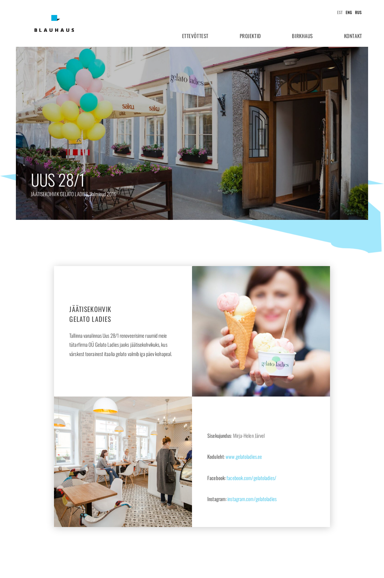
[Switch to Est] (338, 12)
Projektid (250, 36)
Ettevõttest (195, 36)
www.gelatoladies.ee (244, 477)
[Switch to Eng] (347, 12)
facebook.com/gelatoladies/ (251, 499)
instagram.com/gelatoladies (252, 520)
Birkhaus (302, 36)
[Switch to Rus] (357, 12)
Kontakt (353, 36)
